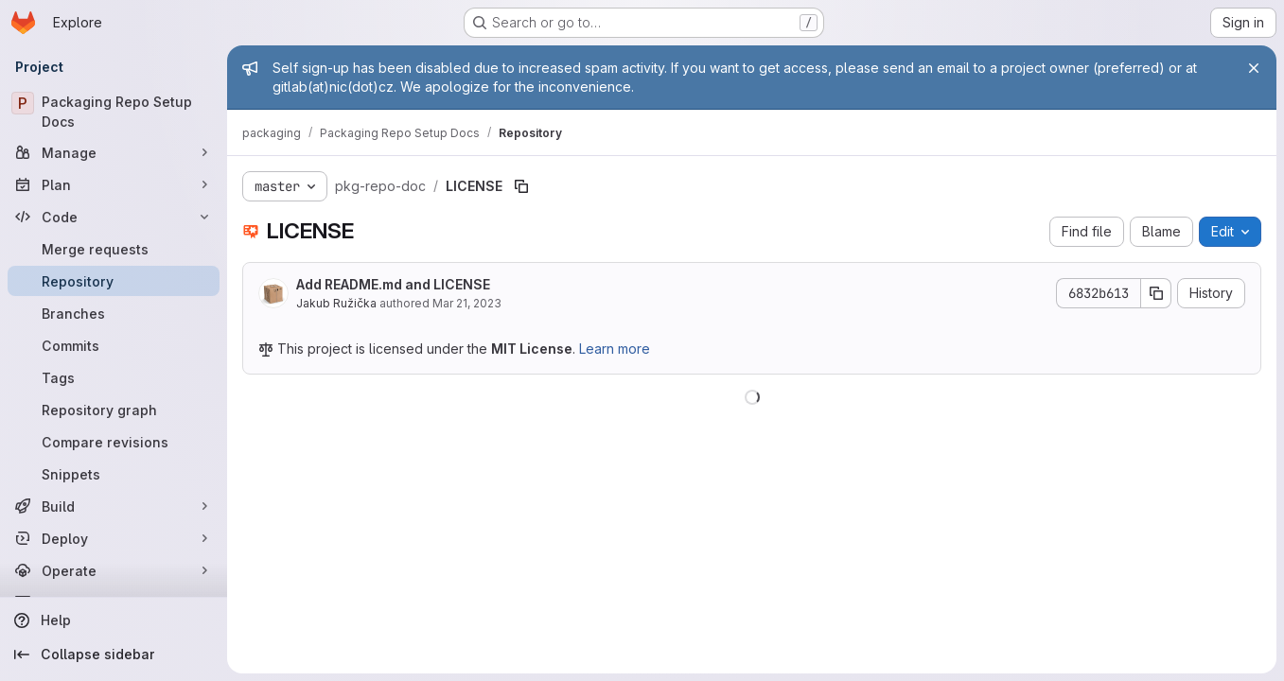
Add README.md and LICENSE (393, 284)
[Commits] (114, 345)
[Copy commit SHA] (1156, 293)
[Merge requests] (114, 249)
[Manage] (114, 152)
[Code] (114, 216)
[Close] (1253, 68)
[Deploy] (114, 538)
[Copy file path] (521, 186)
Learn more (614, 348)
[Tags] (114, 377)
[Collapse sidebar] (114, 654)
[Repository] (114, 281)
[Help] (114, 620)
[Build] (114, 506)
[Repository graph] (114, 409)
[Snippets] (114, 474)
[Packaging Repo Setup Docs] (114, 111)
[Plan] (114, 184)
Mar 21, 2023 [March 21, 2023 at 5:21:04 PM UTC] (466, 303)
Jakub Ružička (336, 303)
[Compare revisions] (114, 442)
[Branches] (114, 313)
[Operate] (114, 570)
